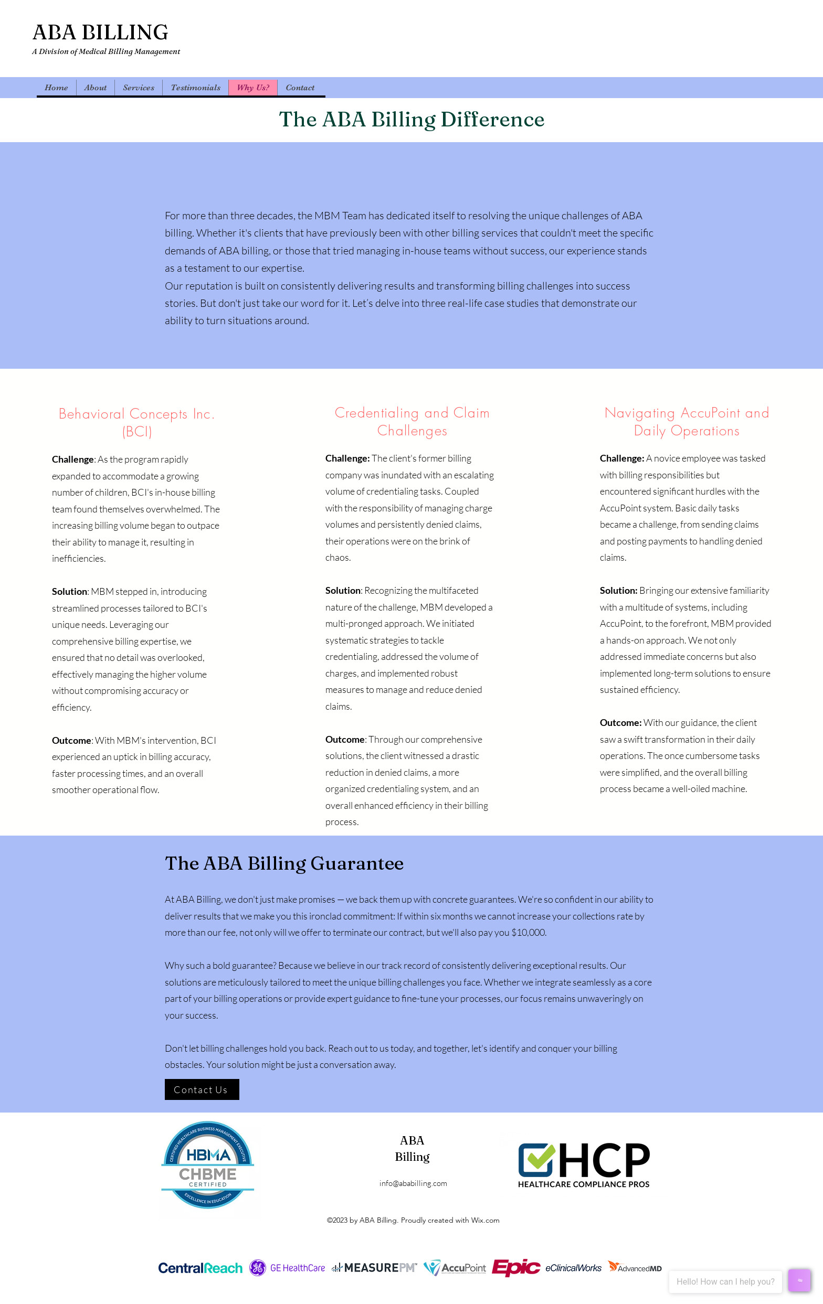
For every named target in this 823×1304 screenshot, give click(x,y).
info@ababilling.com (413, 1183)
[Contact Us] (202, 1089)
